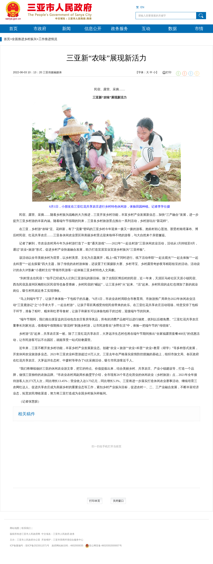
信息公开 (92, 28)
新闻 (66, 28)
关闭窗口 (118, 500)
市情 (199, 28)
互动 (146, 28)
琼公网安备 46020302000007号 (103, 545)
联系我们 (26, 528)
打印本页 (94, 500)
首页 (13, 28)
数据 (172, 28)
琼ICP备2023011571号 (37, 545)
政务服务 (119, 28)
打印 (166, 72)
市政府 (39, 28)
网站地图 (14, 528)
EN (142, 7)
